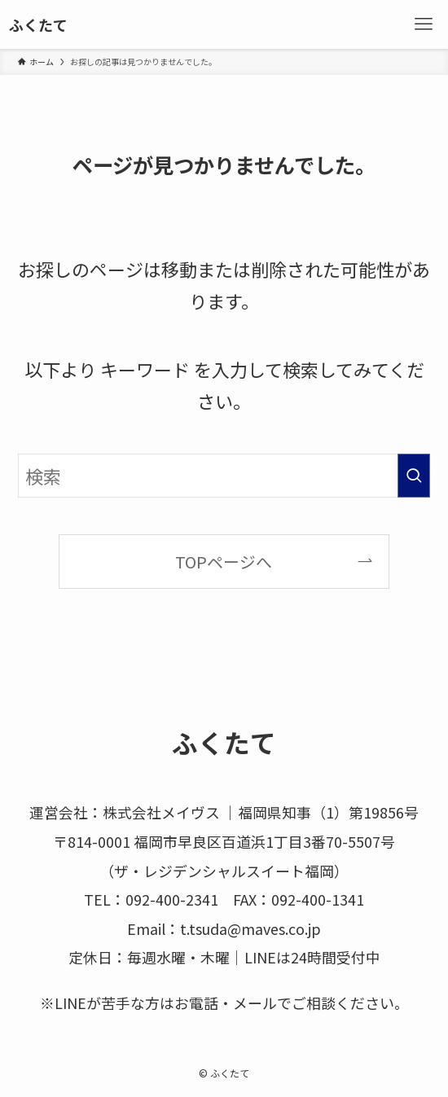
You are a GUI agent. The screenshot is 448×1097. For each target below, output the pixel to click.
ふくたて (38, 24)
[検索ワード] (224, 476)
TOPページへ (223, 561)
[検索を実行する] (413, 476)
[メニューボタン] (423, 24)
